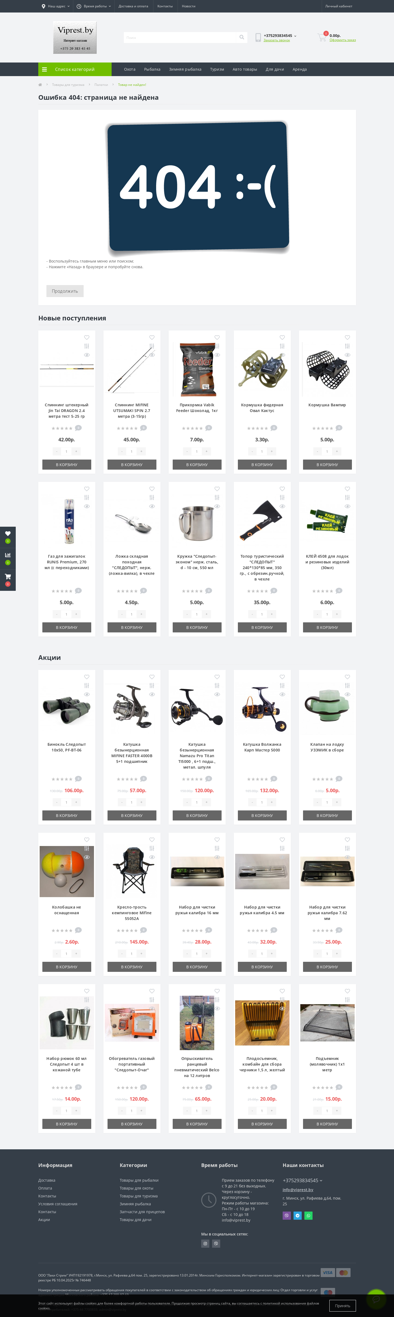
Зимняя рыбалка (185, 69)
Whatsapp (308, 1216)
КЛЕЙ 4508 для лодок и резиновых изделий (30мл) (327, 562)
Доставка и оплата (133, 6)
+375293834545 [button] (302, 1180)
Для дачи (275, 69)
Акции (44, 1219)
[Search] (241, 37)
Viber (287, 1216)
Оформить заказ (343, 40)
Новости (189, 6)
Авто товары (245, 69)
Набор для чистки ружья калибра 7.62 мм (327, 912)
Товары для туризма (68, 84)
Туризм (217, 69)
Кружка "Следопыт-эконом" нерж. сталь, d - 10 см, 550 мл (197, 562)
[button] (8, 580)
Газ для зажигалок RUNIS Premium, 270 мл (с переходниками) (67, 562)
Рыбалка (152, 69)
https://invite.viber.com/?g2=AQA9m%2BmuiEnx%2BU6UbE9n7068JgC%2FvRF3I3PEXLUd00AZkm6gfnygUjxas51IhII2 (216, 1244)
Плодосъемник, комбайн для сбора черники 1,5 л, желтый (262, 1064)
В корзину (66, 464)
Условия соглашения (57, 1203)
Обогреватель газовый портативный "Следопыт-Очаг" (132, 1064)
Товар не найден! (132, 84)
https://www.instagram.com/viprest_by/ (205, 1244)
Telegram (298, 1216)
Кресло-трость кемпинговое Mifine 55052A (132, 912)
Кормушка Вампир (327, 404)
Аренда (300, 69)
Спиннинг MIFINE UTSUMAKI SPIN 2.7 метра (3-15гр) (131, 410)
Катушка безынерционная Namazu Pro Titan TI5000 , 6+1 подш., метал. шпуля (197, 756)
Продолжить (65, 291)
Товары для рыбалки (139, 1180)
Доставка (46, 1180)
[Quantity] (66, 451)
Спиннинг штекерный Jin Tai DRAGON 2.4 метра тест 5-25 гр (66, 410)
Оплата (45, 1188)
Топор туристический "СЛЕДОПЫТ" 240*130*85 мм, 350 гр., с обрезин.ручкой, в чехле (262, 568)
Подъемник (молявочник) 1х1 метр (327, 1064)
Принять (342, 1305)
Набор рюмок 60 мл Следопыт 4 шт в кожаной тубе (66, 1064)
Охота (130, 69)
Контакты (165, 6)
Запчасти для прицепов (142, 1211)
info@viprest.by (298, 1189)
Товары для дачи (136, 1219)
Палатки (101, 84)
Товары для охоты (136, 1188)
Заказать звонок (277, 40)
